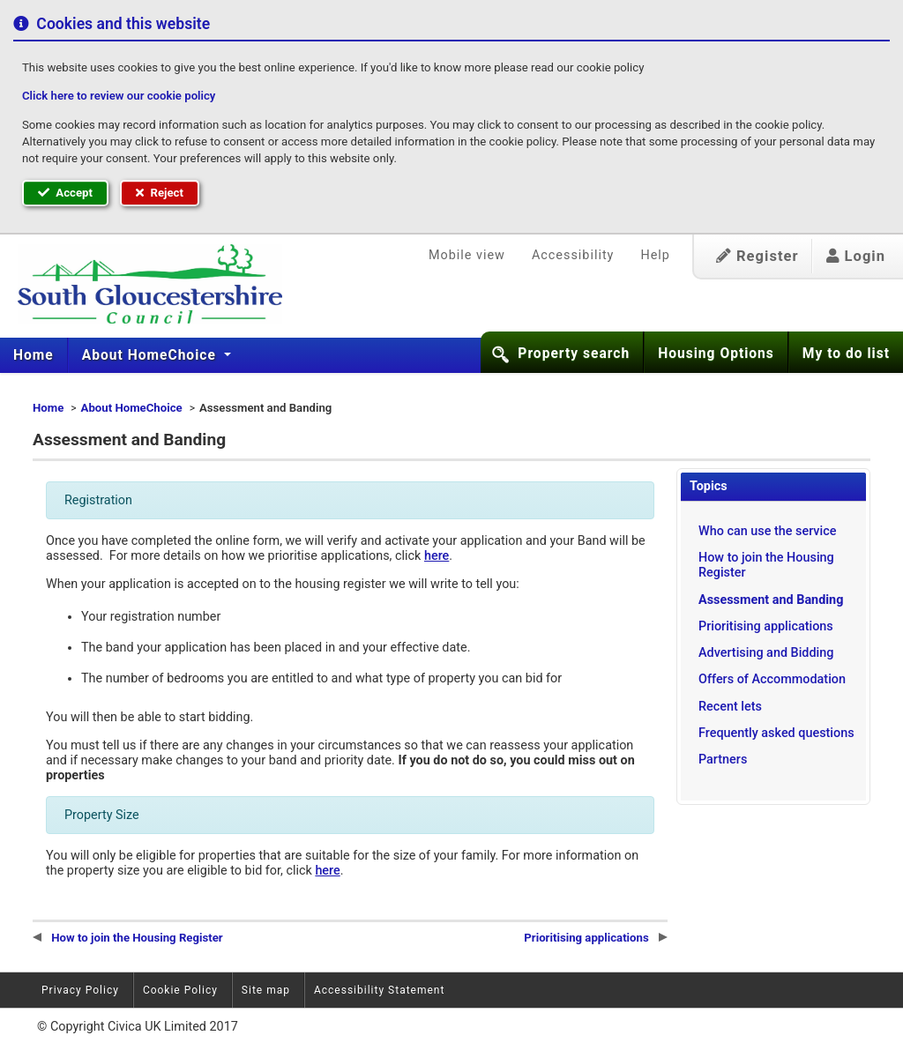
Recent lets (730, 706)
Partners (722, 759)
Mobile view (467, 255)
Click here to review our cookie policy (118, 95)
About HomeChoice (151, 355)
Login (855, 256)
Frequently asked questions (776, 733)
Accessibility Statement (379, 990)
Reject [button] (159, 192)
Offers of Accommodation (772, 679)
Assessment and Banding (770, 599)
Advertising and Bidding (765, 652)
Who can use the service (767, 531)
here (436, 555)
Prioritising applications (765, 626)
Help (654, 255)
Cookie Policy (180, 990)
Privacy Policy (80, 990)
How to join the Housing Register (766, 565)
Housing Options (716, 353)
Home (33, 355)
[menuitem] (34, 355)
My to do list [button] (846, 353)
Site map (266, 990)
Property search (574, 353)
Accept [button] (65, 192)
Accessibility (573, 255)
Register (757, 256)
